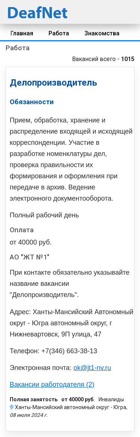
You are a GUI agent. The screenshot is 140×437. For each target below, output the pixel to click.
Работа (59, 33)
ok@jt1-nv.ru (92, 367)
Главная (21, 33)
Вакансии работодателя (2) (52, 384)
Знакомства (101, 33)
